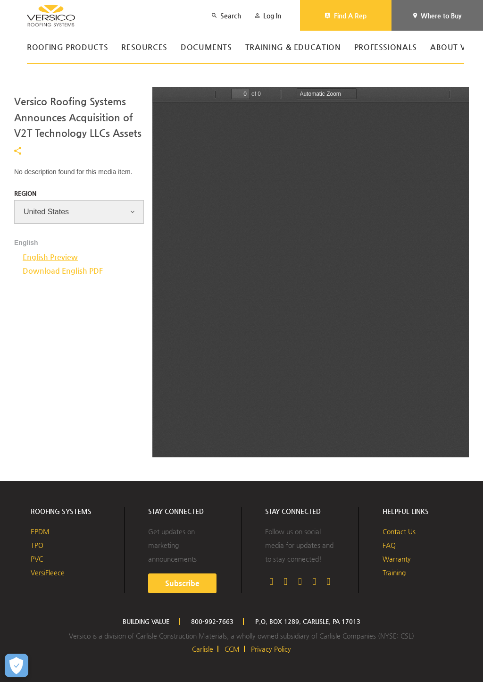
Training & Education (293, 47)
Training (394, 572)
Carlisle (202, 649)
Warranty (397, 559)
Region (25, 193)
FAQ (389, 545)
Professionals (385, 47)
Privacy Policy (271, 649)
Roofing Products (67, 47)
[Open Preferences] (16, 665)
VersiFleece (48, 572)
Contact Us (399, 531)
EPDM (40, 531)
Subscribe (182, 583)
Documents (206, 47)
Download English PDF (63, 270)
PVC (37, 559)
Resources (144, 47)
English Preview (50, 257)
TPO (37, 545)
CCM (232, 649)
